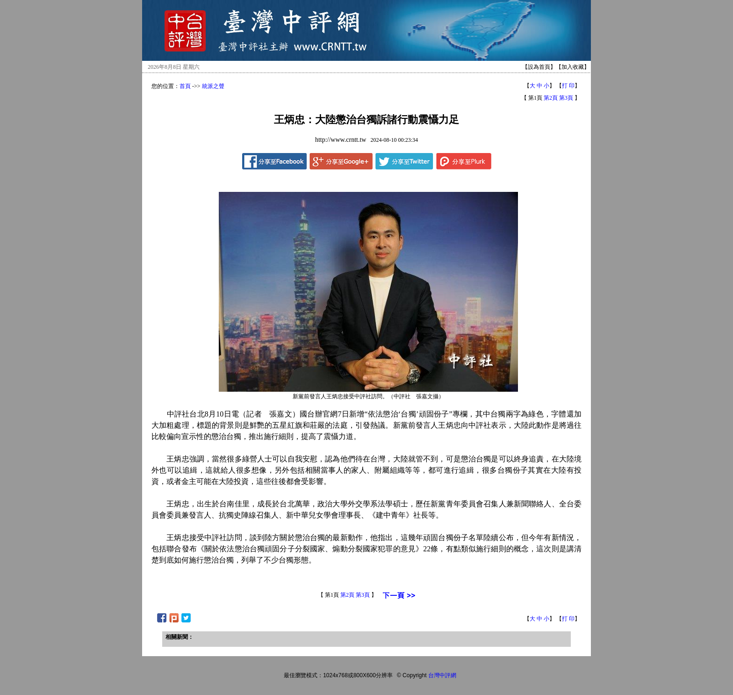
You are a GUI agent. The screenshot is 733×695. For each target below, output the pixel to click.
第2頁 (551, 98)
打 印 (568, 85)
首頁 (185, 86)
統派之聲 (213, 86)
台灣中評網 (442, 675)
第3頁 (566, 98)
